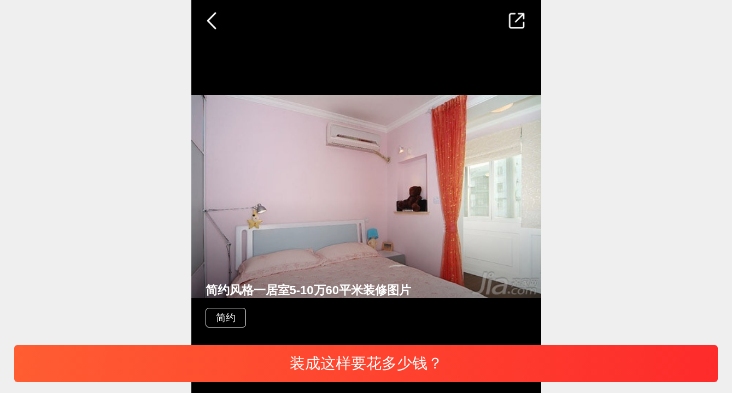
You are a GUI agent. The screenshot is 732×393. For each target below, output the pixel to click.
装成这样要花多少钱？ (366, 363)
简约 (226, 317)
